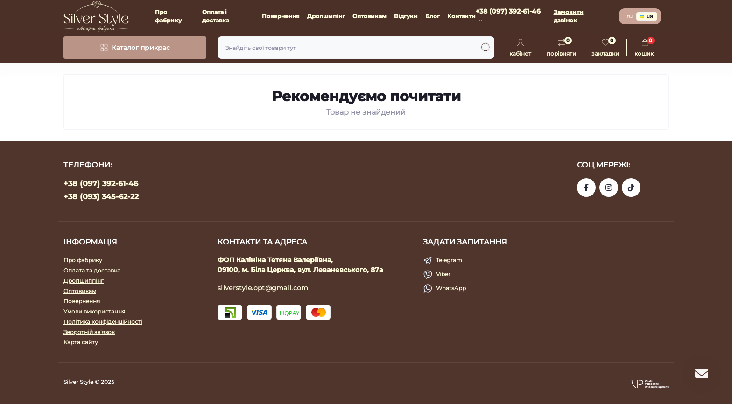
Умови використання (94, 311)
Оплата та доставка (91, 270)
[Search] (486, 47)
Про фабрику (82, 260)
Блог (432, 16)
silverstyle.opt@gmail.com (263, 288)
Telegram (449, 260)
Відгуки (406, 16)
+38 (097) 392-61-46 (100, 183)
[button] (650, 383)
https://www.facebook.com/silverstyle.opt (586, 187)
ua (646, 16)
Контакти (461, 16)
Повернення (281, 16)
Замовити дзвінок (569, 16)
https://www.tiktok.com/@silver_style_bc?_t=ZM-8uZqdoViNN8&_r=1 (631, 187)
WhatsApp (451, 288)
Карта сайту (80, 342)
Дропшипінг (326, 16)
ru (629, 16)
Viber (443, 274)
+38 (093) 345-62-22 (101, 196)
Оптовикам (369, 16)
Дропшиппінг (83, 280)
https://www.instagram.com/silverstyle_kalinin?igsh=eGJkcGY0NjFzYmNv (608, 187)
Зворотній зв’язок (89, 331)
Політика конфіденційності (102, 321)
